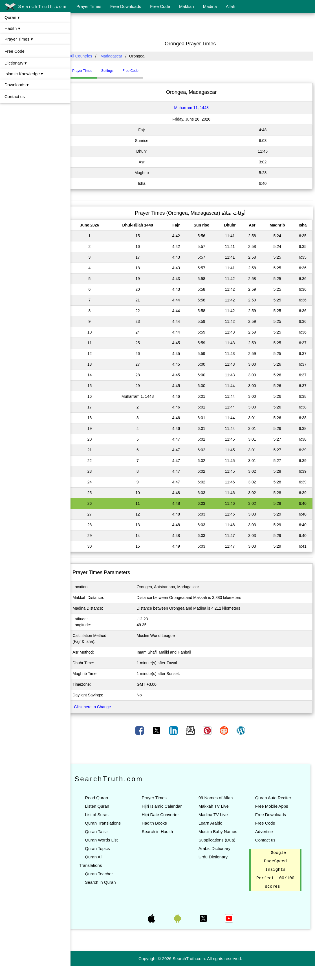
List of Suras (101, 814)
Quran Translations (108, 823)
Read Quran (101, 797)
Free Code (160, 6)
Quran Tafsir (101, 831)
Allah (230, 6)
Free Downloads (125, 6)
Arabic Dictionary (217, 848)
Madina (210, 6)
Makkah (186, 6)
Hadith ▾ (12, 28)
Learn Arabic (212, 823)
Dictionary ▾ (16, 63)
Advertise (265, 831)
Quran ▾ (12, 17)
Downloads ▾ (17, 84)
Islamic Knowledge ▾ (24, 73)
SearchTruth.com (36, 6)
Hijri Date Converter (164, 823)
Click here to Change (97, 707)
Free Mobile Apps (272, 806)
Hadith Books (158, 831)
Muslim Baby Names (220, 831)
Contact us (15, 96)
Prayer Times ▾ (19, 39)
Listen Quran (102, 806)
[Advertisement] (193, 26)
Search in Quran (105, 882)
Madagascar (116, 56)
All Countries (86, 56)
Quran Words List (106, 840)
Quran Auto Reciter (274, 797)
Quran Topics (102, 848)
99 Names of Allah (218, 797)
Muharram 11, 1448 (194, 107)
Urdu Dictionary (215, 856)
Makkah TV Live (216, 806)
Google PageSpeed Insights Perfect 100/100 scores (276, 870)
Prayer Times (88, 6)
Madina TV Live (215, 814)
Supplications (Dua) (219, 840)
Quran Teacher (104, 873)
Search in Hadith (161, 840)
